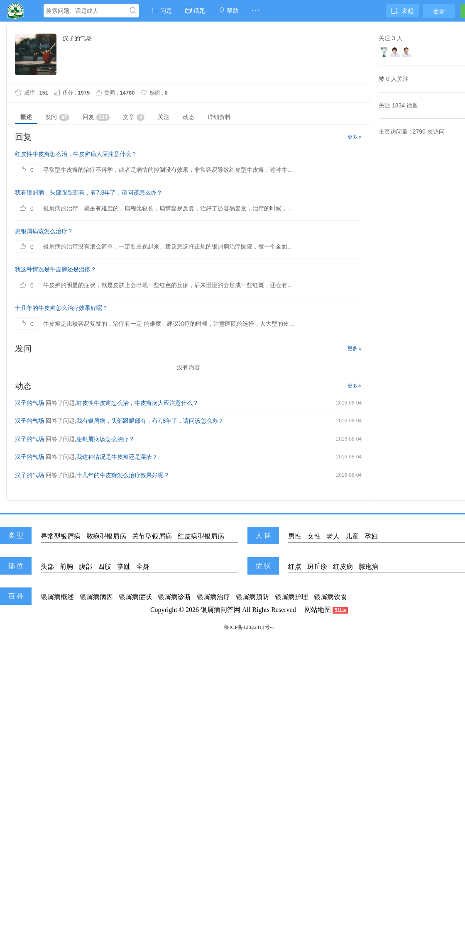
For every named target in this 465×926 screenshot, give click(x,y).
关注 (163, 117)
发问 (57, 117)
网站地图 (317, 609)
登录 (439, 11)
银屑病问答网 (220, 609)
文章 (133, 117)
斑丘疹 (317, 566)
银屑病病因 (96, 596)
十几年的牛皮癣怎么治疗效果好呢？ (61, 308)
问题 (162, 10)
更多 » (355, 137)
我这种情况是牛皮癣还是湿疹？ (55, 269)
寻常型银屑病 (61, 536)
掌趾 (123, 566)
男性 (294, 536)
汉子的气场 (29, 403)
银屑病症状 (135, 596)
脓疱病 (369, 566)
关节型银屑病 (152, 536)
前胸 (66, 566)
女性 (314, 536)
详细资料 (219, 117)
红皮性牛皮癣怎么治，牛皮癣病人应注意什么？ (76, 154)
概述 (26, 117)
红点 (294, 566)
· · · (255, 10)
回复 (96, 117)
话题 (195, 10)
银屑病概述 (57, 596)
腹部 (85, 566)
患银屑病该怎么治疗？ (44, 231)
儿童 (352, 536)
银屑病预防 (252, 596)
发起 (402, 10)
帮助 (228, 10)
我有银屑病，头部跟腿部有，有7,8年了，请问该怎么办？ (88, 192)
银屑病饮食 (330, 596)
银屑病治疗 (213, 596)
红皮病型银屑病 (201, 536)
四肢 (104, 566)
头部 (47, 566)
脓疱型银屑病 (106, 536)
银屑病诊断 (174, 596)
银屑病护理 (291, 596)
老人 (333, 536)
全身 (142, 566)
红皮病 (343, 566)
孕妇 (371, 536)
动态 (188, 117)
